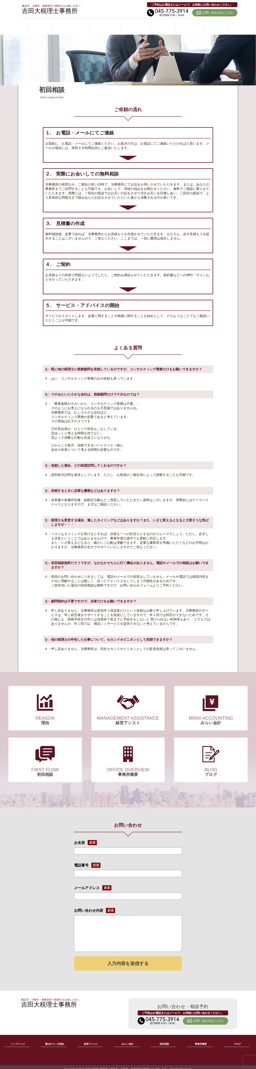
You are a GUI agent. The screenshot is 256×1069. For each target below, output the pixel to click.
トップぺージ (18, 1040)
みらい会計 (136, 24)
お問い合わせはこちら (217, 12)
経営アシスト (106, 24)
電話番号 (81, 861)
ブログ (216, 24)
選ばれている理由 (70, 24)
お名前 (79, 839)
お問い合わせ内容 (88, 906)
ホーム (40, 24)
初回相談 (163, 24)
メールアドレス (87, 884)
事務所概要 (190, 24)
